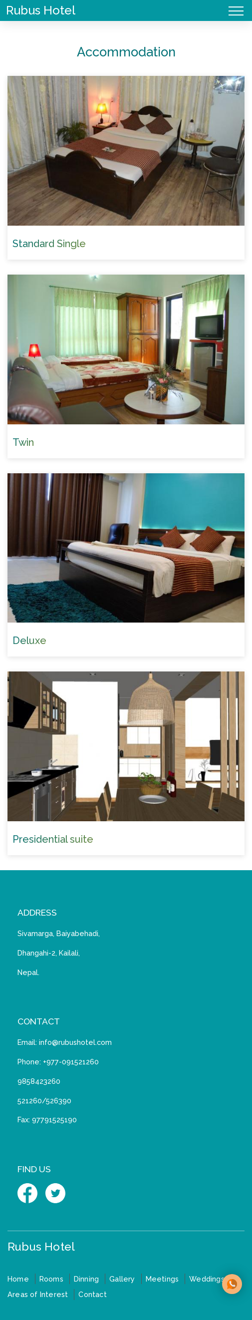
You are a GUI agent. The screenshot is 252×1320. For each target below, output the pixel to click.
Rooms (51, 1279)
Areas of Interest (37, 1294)
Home (18, 1279)
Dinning (86, 1279)
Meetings (162, 1279)
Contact (92, 1294)
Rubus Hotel (40, 10)
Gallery (122, 1279)
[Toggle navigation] (236, 10)
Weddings (207, 1279)
